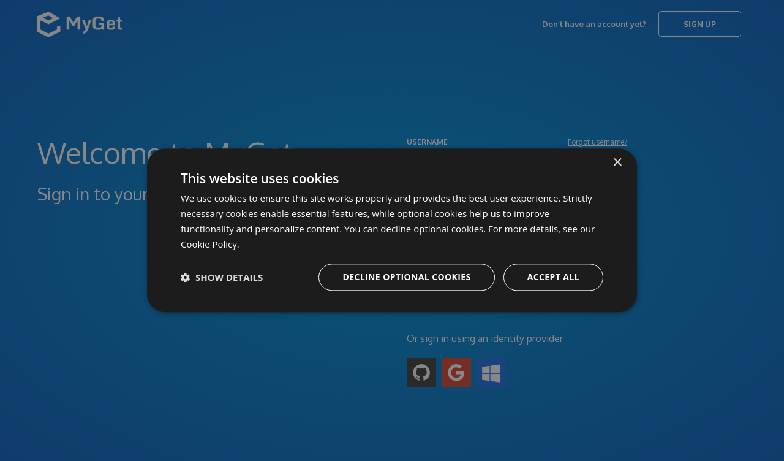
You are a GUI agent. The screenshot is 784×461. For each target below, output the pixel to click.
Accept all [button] (553, 277)
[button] (222, 277)
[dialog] (392, 230)
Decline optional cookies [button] (406, 277)
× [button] (617, 162)
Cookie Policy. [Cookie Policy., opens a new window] (210, 244)
